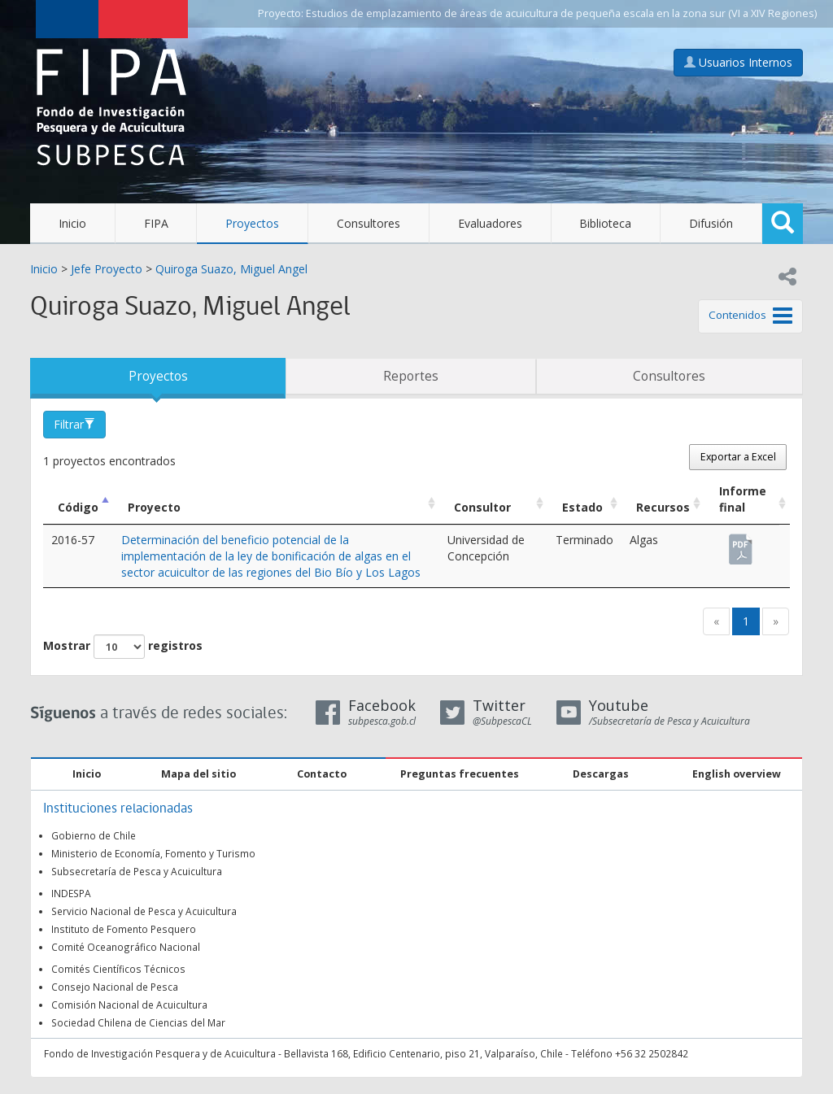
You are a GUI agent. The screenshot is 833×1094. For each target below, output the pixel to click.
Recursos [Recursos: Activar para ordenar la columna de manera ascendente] (663, 507)
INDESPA (71, 893)
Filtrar (74, 424)
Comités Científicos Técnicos (118, 968)
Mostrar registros (123, 646)
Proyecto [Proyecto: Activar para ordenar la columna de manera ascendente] (154, 507)
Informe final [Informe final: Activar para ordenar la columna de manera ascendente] (742, 499)
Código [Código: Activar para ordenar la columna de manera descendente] (78, 507)
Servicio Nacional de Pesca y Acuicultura (144, 910)
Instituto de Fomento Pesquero (123, 928)
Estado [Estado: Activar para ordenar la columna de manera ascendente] (582, 507)
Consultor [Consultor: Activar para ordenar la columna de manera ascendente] (482, 507)
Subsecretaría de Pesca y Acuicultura (136, 871)
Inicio (72, 223)
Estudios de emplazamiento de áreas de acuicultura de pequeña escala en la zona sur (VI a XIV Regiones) (561, 13)
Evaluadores (490, 223)
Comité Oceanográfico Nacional (125, 946)
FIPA (156, 223)
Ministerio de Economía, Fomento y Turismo (153, 853)
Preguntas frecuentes (459, 774)
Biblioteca (605, 223)
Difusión (711, 223)
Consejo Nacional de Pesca (114, 986)
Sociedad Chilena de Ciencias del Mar (138, 1022)
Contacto (322, 774)
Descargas (601, 774)
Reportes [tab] (410, 376)
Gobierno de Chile (93, 835)
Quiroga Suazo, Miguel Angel (231, 269)
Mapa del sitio (198, 774)
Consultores (368, 223)
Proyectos (252, 223)
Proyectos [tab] (158, 376)
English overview (736, 774)
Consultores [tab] (669, 376)
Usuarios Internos (738, 62)
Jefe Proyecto (106, 269)
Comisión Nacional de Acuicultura (129, 1004)
